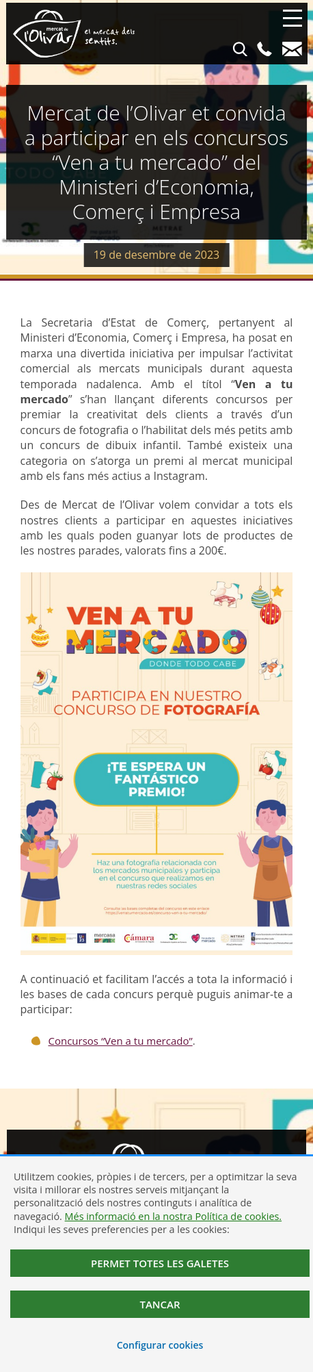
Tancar (159, 1304)
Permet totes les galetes (160, 1263)
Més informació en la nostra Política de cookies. (173, 1216)
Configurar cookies (160, 1344)
